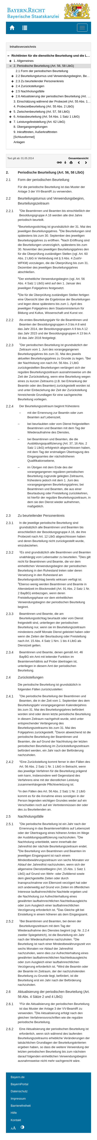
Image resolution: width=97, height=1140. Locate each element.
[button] (8, 55)
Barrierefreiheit (21, 1105)
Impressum (18, 1098)
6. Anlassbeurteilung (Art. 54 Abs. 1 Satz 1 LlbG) (47, 116)
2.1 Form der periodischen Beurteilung (42, 71)
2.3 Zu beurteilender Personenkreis (40, 81)
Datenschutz (19, 1091)
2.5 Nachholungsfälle (30, 91)
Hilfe (14, 1112)
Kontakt (16, 1120)
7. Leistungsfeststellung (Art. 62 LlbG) (39, 122)
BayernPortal (19, 1084)
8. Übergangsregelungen (31, 126)
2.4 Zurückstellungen (30, 86)
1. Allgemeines (24, 61)
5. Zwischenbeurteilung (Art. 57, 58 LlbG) (42, 111)
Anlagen (19, 142)
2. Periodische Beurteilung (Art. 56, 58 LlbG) (44, 66)
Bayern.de (17, 1077)
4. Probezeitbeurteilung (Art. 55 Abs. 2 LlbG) (44, 106)
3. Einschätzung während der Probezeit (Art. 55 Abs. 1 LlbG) (55, 101)
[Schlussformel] (24, 137)
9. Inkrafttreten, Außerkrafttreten (35, 132)
